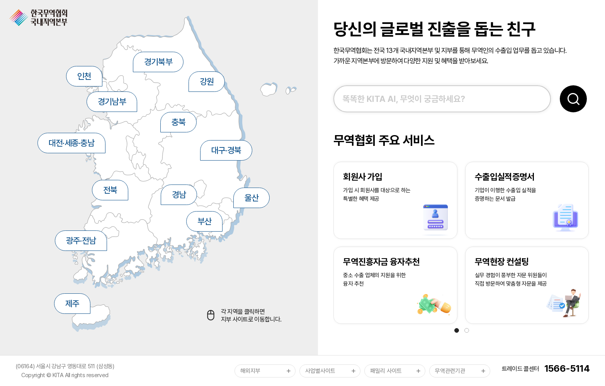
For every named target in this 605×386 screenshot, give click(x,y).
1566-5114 (567, 368)
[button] (456, 330)
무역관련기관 (450, 370)
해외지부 (250, 370)
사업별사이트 (320, 370)
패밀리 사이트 (386, 370)
